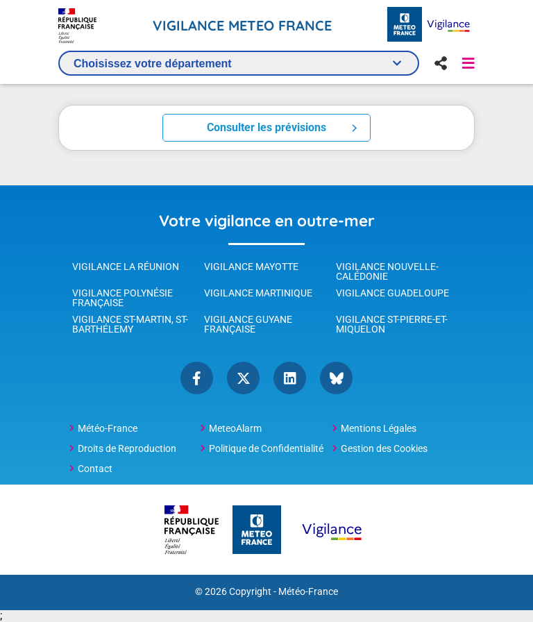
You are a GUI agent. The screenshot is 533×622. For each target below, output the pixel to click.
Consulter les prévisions (266, 127)
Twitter (243, 378)
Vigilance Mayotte (251, 266)
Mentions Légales (378, 428)
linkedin (289, 378)
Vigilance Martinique (258, 293)
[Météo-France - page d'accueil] (404, 25)
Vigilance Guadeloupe (392, 293)
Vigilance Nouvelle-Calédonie (387, 271)
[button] (468, 63)
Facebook (196, 378)
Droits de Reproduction (127, 448)
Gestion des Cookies (384, 448)
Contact (95, 468)
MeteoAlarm (235, 428)
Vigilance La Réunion (125, 266)
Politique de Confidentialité (266, 448)
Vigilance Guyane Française (248, 324)
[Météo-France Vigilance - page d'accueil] (448, 25)
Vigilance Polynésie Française (122, 298)
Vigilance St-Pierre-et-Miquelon (392, 324)
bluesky (336, 378)
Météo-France (107, 428)
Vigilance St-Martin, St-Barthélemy (130, 324)
